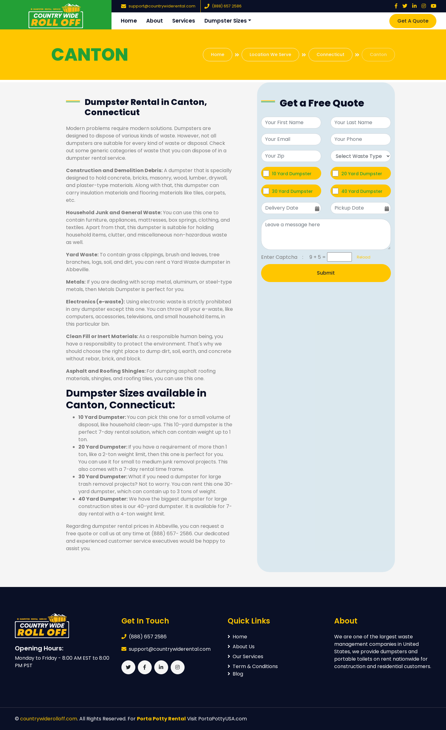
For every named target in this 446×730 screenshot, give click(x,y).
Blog (235, 673)
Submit (326, 272)
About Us (241, 646)
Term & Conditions (253, 666)
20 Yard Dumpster (361, 173)
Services (183, 20)
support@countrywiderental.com (162, 6)
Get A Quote (412, 20)
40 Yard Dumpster (362, 191)
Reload (361, 257)
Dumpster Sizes (225, 20)
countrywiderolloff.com (48, 718)
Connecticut (330, 54)
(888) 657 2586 (227, 6)
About (154, 20)
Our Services (245, 656)
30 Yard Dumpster (292, 191)
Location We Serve (270, 54)
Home (129, 20)
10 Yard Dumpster (292, 173)
